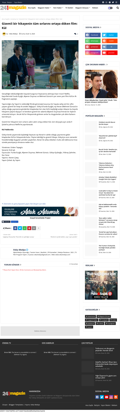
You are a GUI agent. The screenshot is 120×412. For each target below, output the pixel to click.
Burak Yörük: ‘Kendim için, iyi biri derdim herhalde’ (108, 150)
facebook (94, 35)
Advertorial (91, 316)
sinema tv (14, 19)
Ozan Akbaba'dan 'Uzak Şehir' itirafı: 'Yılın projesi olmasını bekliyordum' (101, 101)
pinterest (94, 47)
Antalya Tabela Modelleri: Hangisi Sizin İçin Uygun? (108, 178)
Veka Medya (19, 249)
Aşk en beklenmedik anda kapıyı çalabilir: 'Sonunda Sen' (108, 206)
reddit (111, 41)
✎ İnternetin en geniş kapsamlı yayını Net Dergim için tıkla (23, 204)
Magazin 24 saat (104, 316)
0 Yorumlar (74, 264)
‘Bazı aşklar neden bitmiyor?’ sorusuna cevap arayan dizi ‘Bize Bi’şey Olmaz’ (108, 221)
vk (111, 47)
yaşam (90, 327)
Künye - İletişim (7, 2)
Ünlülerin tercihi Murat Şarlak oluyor (107, 123)
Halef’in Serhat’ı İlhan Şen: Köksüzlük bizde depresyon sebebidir (106, 364)
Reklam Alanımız (40, 331)
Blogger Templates (16, 405)
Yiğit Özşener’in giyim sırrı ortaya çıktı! (105, 377)
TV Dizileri (69, 8)
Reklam (95, 8)
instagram (94, 53)
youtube (111, 53)
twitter (111, 35)
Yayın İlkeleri (18, 2)
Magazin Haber (43, 8)
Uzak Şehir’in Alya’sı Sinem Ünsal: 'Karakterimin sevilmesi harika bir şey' (108, 193)
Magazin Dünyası (82, 8)
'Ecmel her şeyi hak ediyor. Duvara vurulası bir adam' (108, 233)
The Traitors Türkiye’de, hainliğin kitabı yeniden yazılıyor (107, 248)
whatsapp (94, 41)
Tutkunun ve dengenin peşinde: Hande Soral (104, 349)
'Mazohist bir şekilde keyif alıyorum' (108, 137)
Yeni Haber (57, 8)
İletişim (97, 405)
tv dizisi (100, 323)
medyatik (105, 320)
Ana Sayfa (32, 8)
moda (114, 320)
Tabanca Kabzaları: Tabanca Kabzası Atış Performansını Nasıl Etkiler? (106, 166)
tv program (111, 323)
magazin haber (92, 320)
